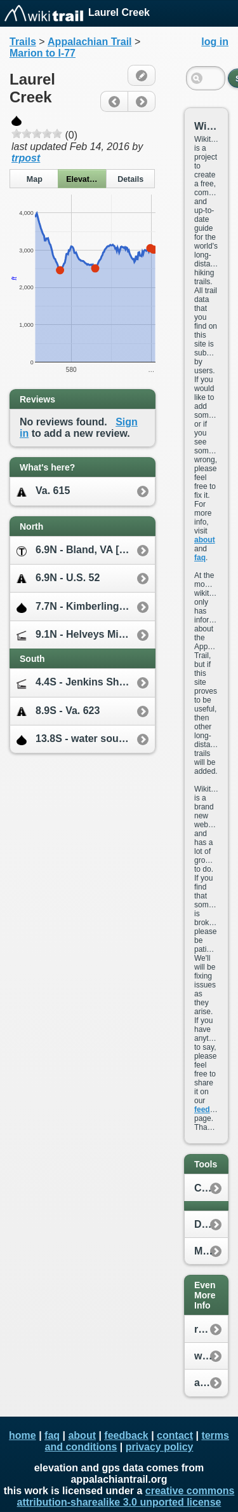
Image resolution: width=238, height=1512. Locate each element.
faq (200, 557)
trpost (25, 158)
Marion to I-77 (43, 53)
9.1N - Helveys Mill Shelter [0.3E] (86, 635)
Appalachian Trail (89, 41)
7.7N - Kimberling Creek (83, 607)
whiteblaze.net (211, 1355)
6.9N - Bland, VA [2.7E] (80, 550)
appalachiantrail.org (211, 1382)
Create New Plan (211, 1188)
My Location (211, 1251)
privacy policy (160, 1446)
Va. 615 (43, 491)
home (22, 1435)
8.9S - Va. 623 (58, 711)
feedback (210, 1109)
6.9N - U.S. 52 (58, 578)
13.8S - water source (75, 739)
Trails (23, 41)
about (204, 539)
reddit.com (211, 1329)
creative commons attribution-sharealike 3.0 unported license (126, 1496)
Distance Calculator (211, 1224)
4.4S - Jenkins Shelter (78, 683)
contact (175, 1435)
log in (214, 41)
